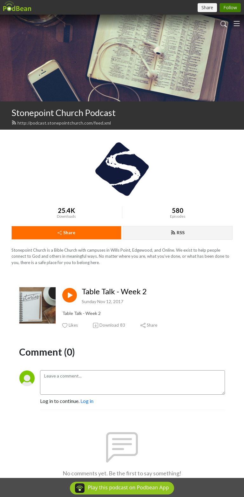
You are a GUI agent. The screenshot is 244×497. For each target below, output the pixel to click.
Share (66, 232)
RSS (178, 232)
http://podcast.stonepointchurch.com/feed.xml (61, 123)
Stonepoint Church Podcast (63, 112)
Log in (86, 401)
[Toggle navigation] (236, 23)
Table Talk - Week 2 (114, 291)
